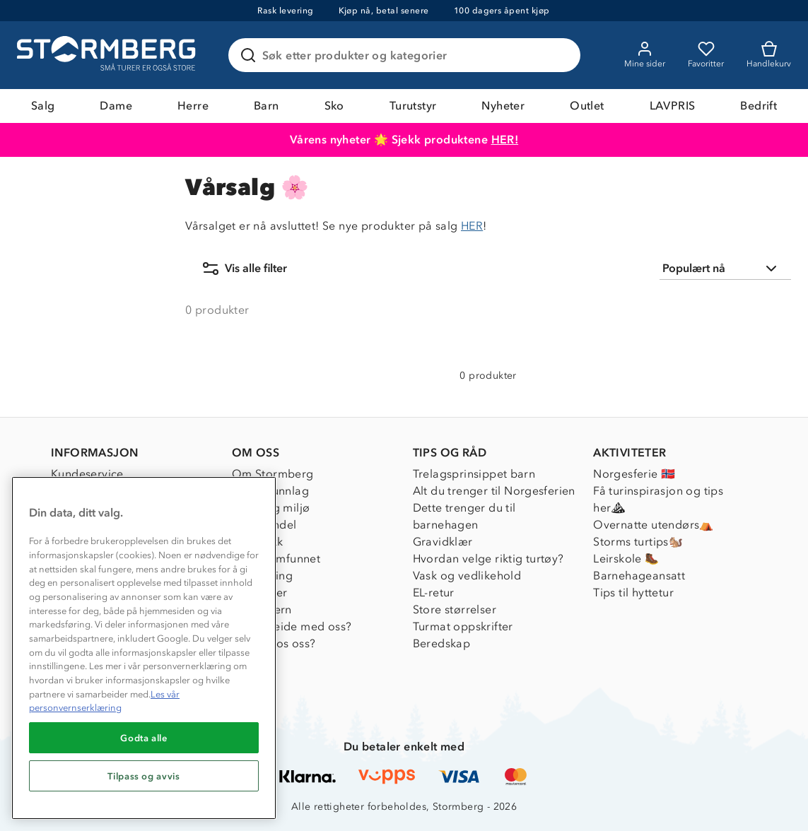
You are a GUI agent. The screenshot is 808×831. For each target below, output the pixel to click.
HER (472, 225)
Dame (116, 105)
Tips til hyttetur (633, 592)
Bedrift (758, 105)
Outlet (587, 105)
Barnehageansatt (639, 575)
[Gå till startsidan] (108, 55)
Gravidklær (443, 541)
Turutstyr (413, 105)
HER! (505, 139)
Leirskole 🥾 (626, 558)
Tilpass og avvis (143, 776)
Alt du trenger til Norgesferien (494, 490)
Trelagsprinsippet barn (474, 474)
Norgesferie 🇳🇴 (634, 474)
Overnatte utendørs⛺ (653, 524)
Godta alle (144, 737)
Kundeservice (87, 474)
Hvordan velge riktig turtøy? (488, 558)
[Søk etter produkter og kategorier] (407, 55)
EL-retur (434, 592)
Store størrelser (454, 609)
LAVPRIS (673, 105)
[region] (143, 648)
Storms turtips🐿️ (638, 541)
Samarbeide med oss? (292, 626)
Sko (334, 105)
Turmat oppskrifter (463, 626)
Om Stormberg (273, 474)
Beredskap (442, 643)
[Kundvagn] (768, 55)
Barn (266, 105)
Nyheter (503, 105)
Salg (43, 105)
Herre (193, 105)
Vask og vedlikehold (467, 575)
